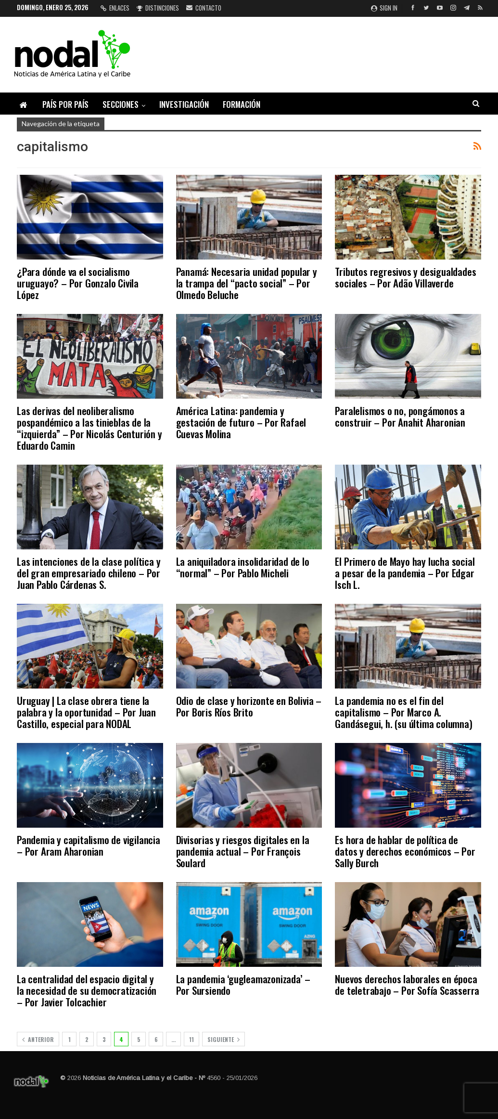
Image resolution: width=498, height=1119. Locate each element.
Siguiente (223, 1039)
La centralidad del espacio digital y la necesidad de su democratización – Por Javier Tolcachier (86, 990)
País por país (65, 104)
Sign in (384, 8)
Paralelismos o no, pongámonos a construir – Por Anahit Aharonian (400, 416)
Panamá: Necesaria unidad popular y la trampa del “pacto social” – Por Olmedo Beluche (246, 283)
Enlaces (115, 8)
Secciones (120, 104)
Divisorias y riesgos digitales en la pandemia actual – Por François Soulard (242, 851)
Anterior (38, 1039)
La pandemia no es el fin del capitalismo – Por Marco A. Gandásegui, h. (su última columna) (403, 712)
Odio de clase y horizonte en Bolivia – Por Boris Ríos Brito (248, 706)
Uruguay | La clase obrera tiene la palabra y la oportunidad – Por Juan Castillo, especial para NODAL (86, 712)
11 (191, 1039)
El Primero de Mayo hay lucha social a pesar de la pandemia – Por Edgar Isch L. (404, 573)
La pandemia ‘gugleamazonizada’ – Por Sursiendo (243, 984)
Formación (241, 104)
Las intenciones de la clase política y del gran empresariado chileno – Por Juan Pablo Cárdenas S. (88, 573)
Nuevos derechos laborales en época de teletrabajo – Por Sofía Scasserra (407, 984)
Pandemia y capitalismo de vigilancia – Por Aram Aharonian (88, 845)
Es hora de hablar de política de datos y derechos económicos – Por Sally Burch (405, 851)
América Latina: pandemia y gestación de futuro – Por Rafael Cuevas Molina (241, 422)
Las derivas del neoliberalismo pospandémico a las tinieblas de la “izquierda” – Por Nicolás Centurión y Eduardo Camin (89, 428)
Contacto (203, 8)
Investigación (184, 104)
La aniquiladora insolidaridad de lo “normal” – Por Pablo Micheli (242, 567)
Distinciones (158, 8)
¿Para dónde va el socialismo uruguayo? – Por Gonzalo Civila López (78, 283)
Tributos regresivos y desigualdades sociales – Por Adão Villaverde (405, 277)
